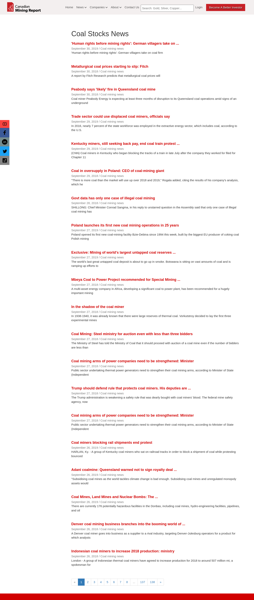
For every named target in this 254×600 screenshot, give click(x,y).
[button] (4, 124)
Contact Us (132, 7)
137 (142, 582)
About (116, 7)
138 (152, 582)
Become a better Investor (225, 7)
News (81, 7)
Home (69, 7)
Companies (99, 7)
